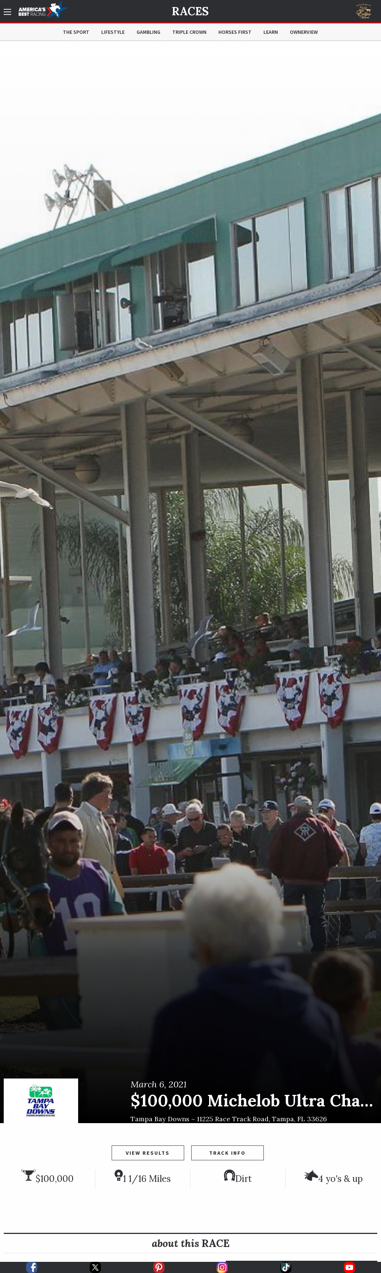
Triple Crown (189, 32)
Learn (270, 32)
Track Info (227, 1153)
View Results (148, 1153)
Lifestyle (113, 32)
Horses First (235, 32)
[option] (190, 582)
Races (190, 11)
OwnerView (304, 32)
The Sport (76, 32)
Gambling (148, 32)
